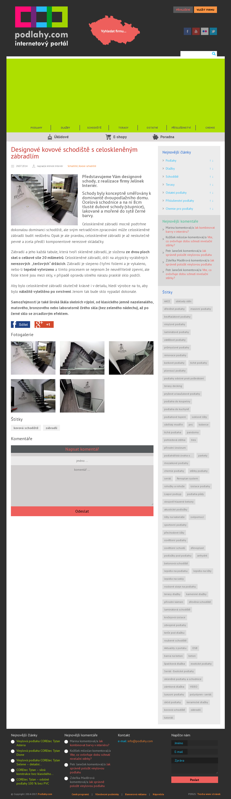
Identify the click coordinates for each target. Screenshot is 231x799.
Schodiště (72, 166)
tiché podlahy (198, 362)
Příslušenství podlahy (180, 201)
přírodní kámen (173, 602)
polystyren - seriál (200, 694)
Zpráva (179, 760)
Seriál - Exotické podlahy (179, 671)
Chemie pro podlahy (179, 209)
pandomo (193, 432)
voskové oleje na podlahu (180, 586)
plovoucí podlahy (175, 370)
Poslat (194, 780)
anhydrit (202, 555)
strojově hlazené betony (179, 501)
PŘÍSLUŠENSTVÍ (181, 127)
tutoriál (168, 717)
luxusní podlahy (174, 694)
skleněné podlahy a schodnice (182, 679)
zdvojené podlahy (175, 625)
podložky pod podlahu (177, 555)
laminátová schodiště (177, 609)
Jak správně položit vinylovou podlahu (189, 253)
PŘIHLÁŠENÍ (183, 9)
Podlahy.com (45, 794)
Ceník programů (80, 794)
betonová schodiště (176, 563)
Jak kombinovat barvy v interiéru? (89, 743)
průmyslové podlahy (176, 347)
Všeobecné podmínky (107, 794)
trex (193, 440)
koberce (204, 424)
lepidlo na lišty (202, 571)
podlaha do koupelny (177, 401)
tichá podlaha (172, 432)
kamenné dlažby (196, 594)
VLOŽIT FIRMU (205, 9)
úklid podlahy (172, 702)
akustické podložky (175, 509)
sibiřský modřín (173, 424)
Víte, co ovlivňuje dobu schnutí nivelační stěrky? (189, 241)
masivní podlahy (200, 308)
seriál (167, 478)
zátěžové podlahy (175, 339)
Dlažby (170, 168)
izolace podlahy (200, 486)
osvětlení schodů (174, 548)
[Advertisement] (115, 90)
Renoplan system (187, 478)
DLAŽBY (65, 127)
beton (192, 655)
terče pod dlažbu (174, 632)
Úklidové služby (61, 138)
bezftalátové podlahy (177, 316)
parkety (202, 455)
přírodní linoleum (175, 447)
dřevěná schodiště (200, 602)
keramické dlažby (197, 702)
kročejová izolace (174, 617)
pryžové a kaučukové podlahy (182, 393)
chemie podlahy (174, 470)
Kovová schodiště (87, 166)
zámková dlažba (174, 686)
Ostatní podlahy (176, 193)
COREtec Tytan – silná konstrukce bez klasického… (34, 772)
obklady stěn (183, 301)
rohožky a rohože (174, 486)
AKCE (167, 301)
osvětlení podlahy (175, 540)
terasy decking (173, 386)
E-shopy (120, 136)
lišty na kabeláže (174, 517)
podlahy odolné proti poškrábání (184, 378)
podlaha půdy (195, 494)
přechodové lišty (174, 532)
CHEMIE (210, 127)
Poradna (167, 136)
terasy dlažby (172, 594)
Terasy (170, 185)
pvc (191, 424)
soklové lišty (199, 417)
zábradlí (51, 428)
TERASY (123, 127)
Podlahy (171, 160)
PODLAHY (36, 127)
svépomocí (197, 517)
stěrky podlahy (199, 470)
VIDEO (193, 686)
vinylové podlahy (174, 324)
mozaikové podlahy (176, 463)
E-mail (179, 752)
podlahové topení (175, 417)
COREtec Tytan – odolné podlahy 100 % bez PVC (32, 781)
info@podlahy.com (140, 741)
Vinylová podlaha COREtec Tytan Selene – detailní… (38, 762)
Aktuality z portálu (175, 648)
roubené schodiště (175, 640)
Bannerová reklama (135, 794)
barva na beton (173, 655)
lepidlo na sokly (174, 578)
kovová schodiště (26, 428)
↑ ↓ (212, 160)
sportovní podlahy (175, 524)
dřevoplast (197, 548)
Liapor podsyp (172, 494)
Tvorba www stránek (208, 794)
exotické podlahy (201, 663)
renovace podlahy (175, 355)
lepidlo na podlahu (176, 571)
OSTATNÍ (152, 127)
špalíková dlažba (174, 663)
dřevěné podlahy (174, 308)
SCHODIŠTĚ (94, 127)
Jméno (179, 743)
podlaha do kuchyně (176, 409)
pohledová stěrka (174, 440)
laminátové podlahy (176, 332)
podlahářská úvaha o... (178, 455)
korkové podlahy (174, 362)
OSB (194, 648)
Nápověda (158, 794)
